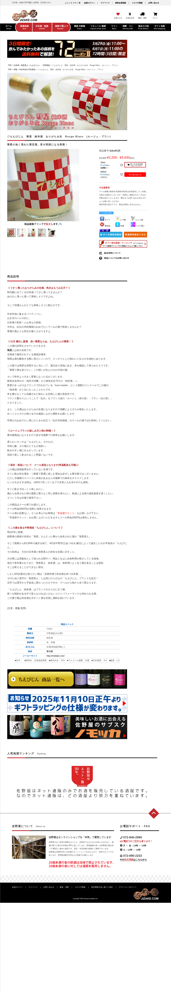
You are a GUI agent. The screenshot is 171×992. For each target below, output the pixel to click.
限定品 (104, 226)
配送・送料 (64, 887)
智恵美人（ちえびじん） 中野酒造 (35, 65)
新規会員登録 (120, 3)
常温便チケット (66, 513)
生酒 (119, 226)
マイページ (105, 3)
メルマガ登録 (137, 3)
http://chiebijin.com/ (55, 656)
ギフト (104, 220)
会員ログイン (89, 3)
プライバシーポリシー (127, 887)
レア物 (120, 220)
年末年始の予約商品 (27, 69)
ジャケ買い (137, 226)
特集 (15, 69)
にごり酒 (136, 220)
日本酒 (16, 65)
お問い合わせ (153, 3)
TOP (10, 65)
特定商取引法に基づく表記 (102, 887)
